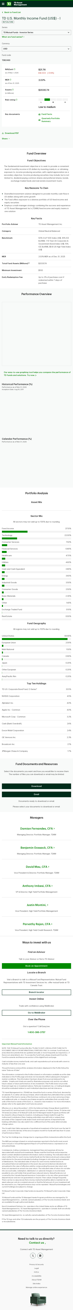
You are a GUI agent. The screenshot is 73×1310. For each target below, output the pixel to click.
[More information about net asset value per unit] (14, 68)
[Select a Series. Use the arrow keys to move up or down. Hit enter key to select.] (36, 31)
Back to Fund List (12, 11)
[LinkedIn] (40, 1254)
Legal (36, 1267)
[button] (36, 964)
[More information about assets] (13, 89)
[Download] (36, 785)
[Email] (36, 793)
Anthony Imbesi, (36, 884)
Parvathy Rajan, (36, 923)
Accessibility (36, 1274)
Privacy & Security (36, 1263)
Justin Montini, (36, 903)
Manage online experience (36, 1286)
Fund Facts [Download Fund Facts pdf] (47, 113)
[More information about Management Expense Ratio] (10, 79)
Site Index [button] (36, 1282)
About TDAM (36, 1278)
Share (6, 137)
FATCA (36, 1271)
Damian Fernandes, (36, 827)
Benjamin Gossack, (37, 846)
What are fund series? (12, 36)
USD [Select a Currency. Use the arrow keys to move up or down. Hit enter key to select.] (5, 48)
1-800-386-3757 (36, 1031)
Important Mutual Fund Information (17, 1042)
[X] (33, 1254)
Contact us (36, 1241)
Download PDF (12, 132)
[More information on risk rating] (16, 99)
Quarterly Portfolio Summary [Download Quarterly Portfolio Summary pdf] (51, 118)
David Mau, (36, 865)
